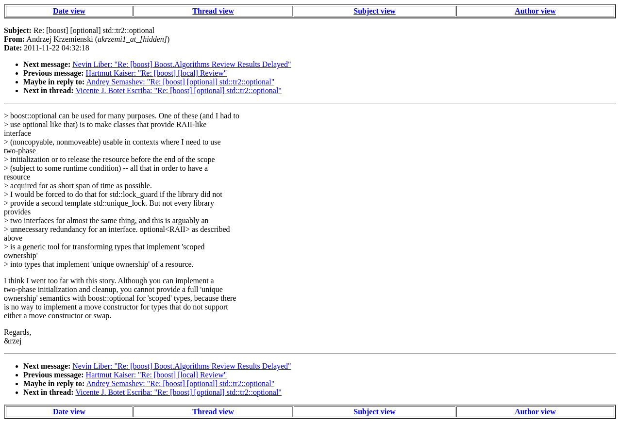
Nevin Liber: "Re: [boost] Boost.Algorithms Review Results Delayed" (181, 64)
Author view (535, 11)
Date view (69, 11)
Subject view (374, 11)
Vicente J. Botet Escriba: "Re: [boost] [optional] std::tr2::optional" (178, 90)
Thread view (213, 11)
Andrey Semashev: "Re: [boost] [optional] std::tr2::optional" (180, 82)
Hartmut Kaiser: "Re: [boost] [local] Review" (156, 73)
